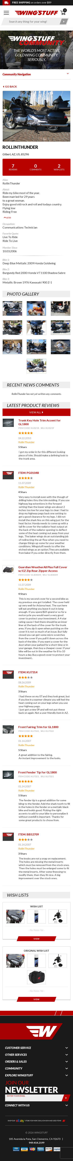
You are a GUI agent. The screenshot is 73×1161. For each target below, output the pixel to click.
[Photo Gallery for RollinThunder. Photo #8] (36, 341)
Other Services (16, 1049)
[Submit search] (64, 21)
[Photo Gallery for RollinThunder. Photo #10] (36, 360)
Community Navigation (17, 74)
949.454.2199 (36, 1137)
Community (13, 1063)
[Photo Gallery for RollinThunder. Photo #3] (60, 303)
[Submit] (66, 1092)
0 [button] (64, 10)
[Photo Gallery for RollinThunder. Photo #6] (60, 322)
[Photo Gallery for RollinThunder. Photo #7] (12, 341)
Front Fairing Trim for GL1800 (38, 721)
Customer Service (18, 1042)
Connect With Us (17, 1100)
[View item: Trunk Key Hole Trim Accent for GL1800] (8, 417)
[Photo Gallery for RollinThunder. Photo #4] (12, 322)
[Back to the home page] (37, 12)
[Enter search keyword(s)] (32, 21)
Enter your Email (16, 1090)
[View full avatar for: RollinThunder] (36, 116)
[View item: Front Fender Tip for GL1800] (8, 769)
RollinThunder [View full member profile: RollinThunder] (26, 436)
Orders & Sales (16, 1056)
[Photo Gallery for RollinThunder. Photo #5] (36, 322)
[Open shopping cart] (65, 12)
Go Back (10, 86)
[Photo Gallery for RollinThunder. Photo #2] (36, 303)
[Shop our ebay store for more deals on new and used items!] (36, 1115)
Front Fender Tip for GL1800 (37, 767)
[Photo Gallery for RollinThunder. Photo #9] (60, 341)
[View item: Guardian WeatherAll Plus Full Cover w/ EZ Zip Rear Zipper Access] (8, 564)
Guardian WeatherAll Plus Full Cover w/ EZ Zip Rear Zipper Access (42, 563)
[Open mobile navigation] (6, 13)
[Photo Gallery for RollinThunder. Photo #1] (12, 303)
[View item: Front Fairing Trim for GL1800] (8, 724)
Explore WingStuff (19, 1070)
